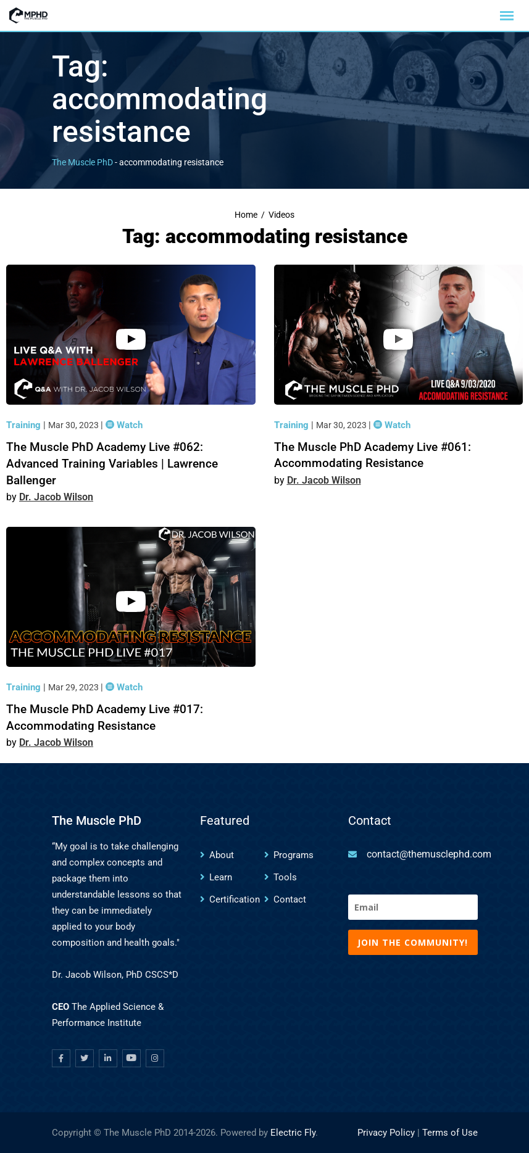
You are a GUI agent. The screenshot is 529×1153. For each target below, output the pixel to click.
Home (246, 215)
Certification (234, 899)
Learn (220, 877)
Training (24, 425)
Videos (281, 215)
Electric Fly (292, 1132)
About (221, 855)
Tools (285, 877)
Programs (293, 855)
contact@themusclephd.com (429, 854)
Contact (289, 899)
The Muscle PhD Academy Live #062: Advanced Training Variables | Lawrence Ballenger (112, 463)
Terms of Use (450, 1132)
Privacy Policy (386, 1132)
